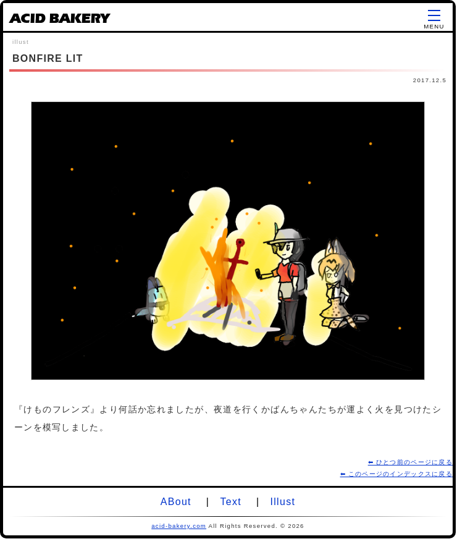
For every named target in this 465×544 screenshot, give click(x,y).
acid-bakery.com (178, 525)
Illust (283, 501)
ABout (176, 501)
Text (230, 501)
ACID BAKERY (59, 20)
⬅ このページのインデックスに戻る (396, 473)
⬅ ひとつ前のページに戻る (410, 462)
